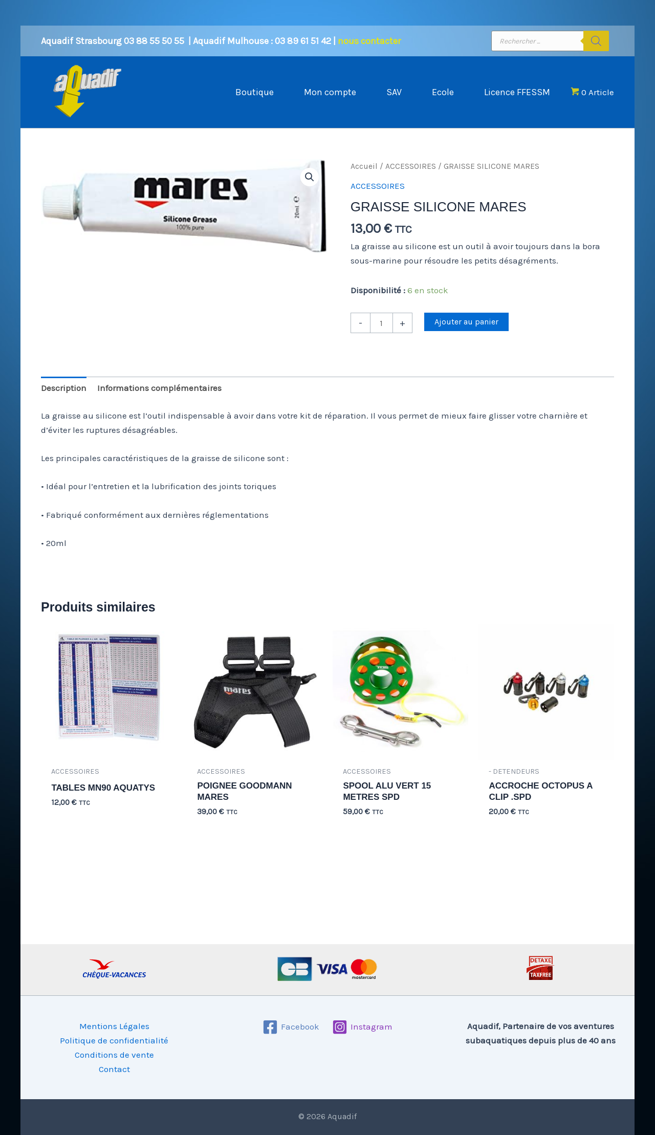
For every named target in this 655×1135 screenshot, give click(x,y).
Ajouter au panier (466, 321)
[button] (309, 177)
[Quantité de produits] (381, 323)
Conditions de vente (114, 1055)
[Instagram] (362, 1027)
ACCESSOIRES (410, 166)
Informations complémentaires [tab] (159, 388)
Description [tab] (63, 388)
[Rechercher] (596, 41)
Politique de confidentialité (114, 1040)
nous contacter (369, 41)
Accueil (364, 166)
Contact (114, 1069)
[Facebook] (291, 1027)
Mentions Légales (114, 1026)
